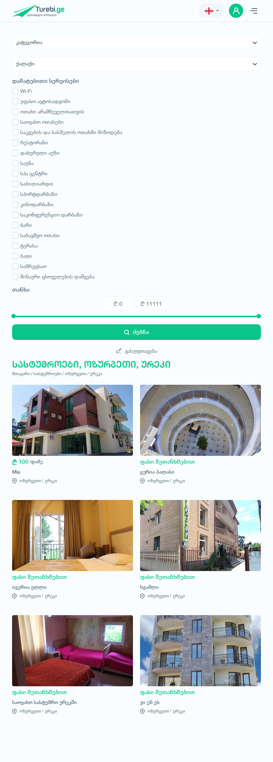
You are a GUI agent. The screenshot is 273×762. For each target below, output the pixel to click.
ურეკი (96, 373)
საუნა (23, 163)
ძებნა (136, 332)
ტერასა (25, 246)
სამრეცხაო (29, 266)
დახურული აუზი (36, 153)
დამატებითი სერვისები (45, 81)
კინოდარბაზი (33, 204)
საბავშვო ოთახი (36, 235)
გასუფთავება (136, 351)
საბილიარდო (32, 184)
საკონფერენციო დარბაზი (47, 215)
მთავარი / (22, 373)
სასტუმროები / (48, 373)
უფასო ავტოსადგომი (41, 101)
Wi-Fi (22, 91)
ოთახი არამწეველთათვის (48, 111)
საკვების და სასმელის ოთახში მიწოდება (67, 132)
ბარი (22, 225)
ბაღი (22, 256)
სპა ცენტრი (30, 173)
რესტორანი (30, 142)
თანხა (21, 290)
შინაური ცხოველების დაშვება (53, 276)
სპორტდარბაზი (35, 194)
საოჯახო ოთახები (38, 122)
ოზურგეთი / (77, 373)
